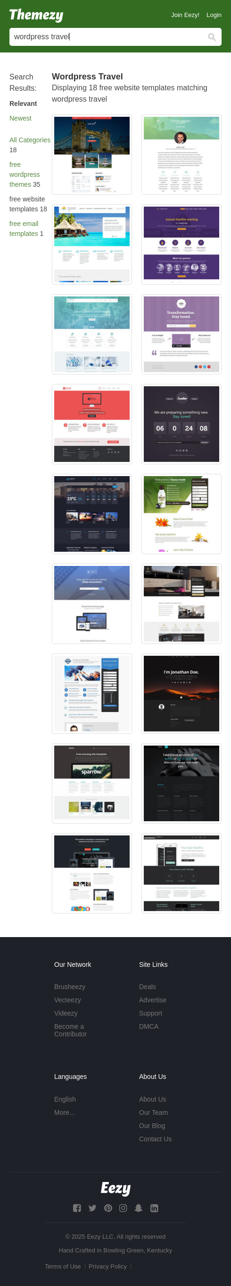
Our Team (153, 1112)
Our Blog (152, 1126)
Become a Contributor (70, 1030)
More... (64, 1112)
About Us (152, 1099)
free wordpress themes (24, 174)
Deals (147, 987)
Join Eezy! (185, 14)
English (65, 1099)
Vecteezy (67, 1000)
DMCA (148, 1026)
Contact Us (155, 1139)
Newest (20, 118)
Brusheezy (69, 987)
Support (150, 1013)
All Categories (29, 140)
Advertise (152, 1000)
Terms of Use (63, 1266)
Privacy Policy (108, 1266)
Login (214, 14)
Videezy (66, 1013)
